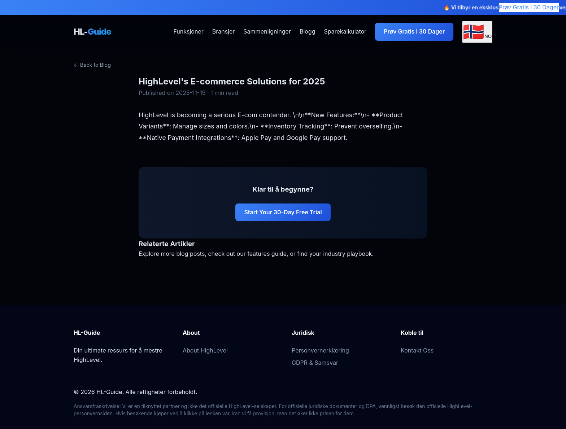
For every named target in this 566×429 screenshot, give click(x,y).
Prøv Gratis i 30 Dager (529, 7)
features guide (267, 253)
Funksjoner (188, 31)
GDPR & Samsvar (315, 362)
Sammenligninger (267, 31)
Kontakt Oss (417, 350)
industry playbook (347, 253)
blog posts (190, 253)
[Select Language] (477, 32)
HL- (92, 31)
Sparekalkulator (345, 31)
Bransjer (223, 31)
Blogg (307, 31)
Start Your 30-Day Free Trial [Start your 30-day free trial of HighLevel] (283, 212)
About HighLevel (205, 350)
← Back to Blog (92, 65)
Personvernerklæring (320, 350)
